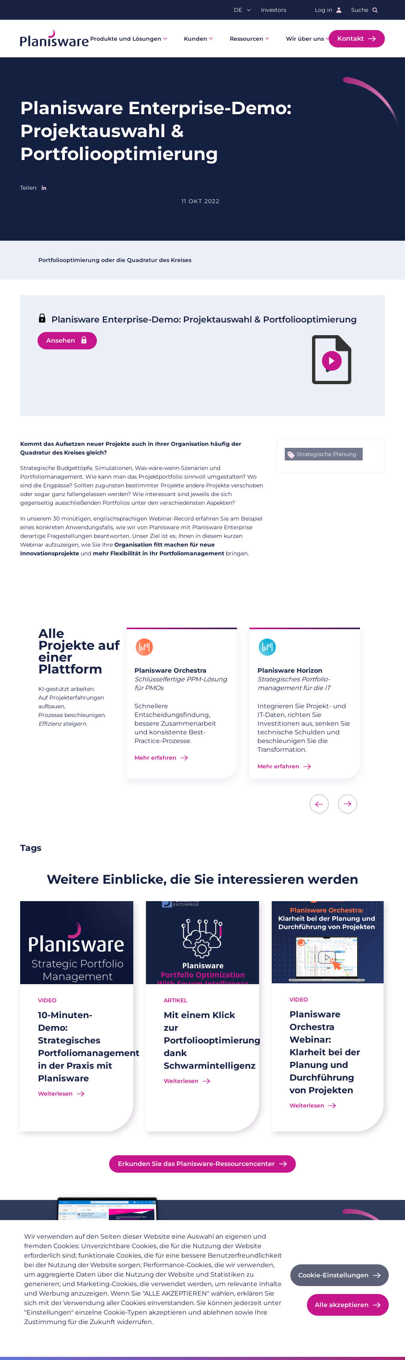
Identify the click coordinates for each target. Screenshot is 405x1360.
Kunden (195, 38)
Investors (273, 9)
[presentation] (319, 803)
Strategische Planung (326, 454)
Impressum (107, 1335)
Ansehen (60, 340)
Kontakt (350, 38)
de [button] (238, 9)
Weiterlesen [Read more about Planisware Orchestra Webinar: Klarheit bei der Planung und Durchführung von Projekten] (307, 1105)
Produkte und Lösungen (125, 38)
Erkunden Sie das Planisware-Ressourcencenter (196, 1164)
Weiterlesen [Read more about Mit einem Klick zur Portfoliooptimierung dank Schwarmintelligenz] (181, 1081)
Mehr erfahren (155, 757)
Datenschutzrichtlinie (54, 1335)
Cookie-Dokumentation (164, 1335)
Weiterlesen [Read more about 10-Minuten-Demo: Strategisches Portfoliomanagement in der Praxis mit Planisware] (55, 1093)
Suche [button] (359, 9)
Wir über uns (305, 38)
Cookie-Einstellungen (333, 1275)
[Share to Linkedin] (44, 188)
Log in (323, 9)
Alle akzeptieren (342, 1305)
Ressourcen (246, 38)
